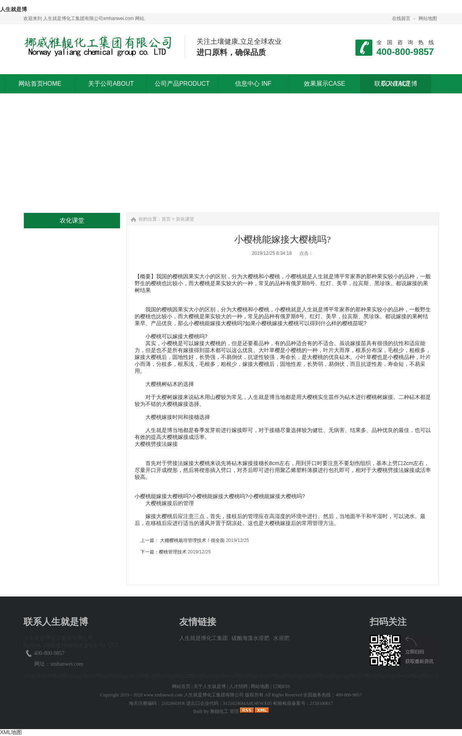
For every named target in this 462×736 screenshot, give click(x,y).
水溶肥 (281, 638)
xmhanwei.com (66, 664)
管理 (234, 711)
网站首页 (181, 686)
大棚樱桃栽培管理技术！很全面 (192, 540)
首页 (166, 219)
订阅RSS (281, 686)
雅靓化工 (219, 711)
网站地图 (428, 18)
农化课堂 (185, 219)
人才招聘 (238, 686)
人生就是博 (13, 9)
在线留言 (401, 18)
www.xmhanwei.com (163, 695)
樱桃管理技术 (173, 552)
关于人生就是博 (209, 686)
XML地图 (11, 732)
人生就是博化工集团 (203, 638)
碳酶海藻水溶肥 (250, 638)
